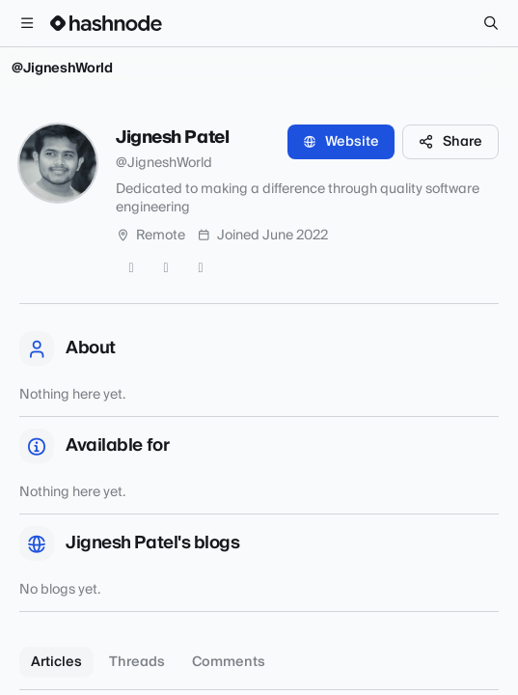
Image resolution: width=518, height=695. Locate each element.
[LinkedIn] (200, 268)
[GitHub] (165, 268)
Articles (56, 662)
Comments (228, 662)
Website (341, 141)
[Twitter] (131, 268)
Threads (137, 662)
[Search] (491, 23)
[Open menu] (27, 23)
